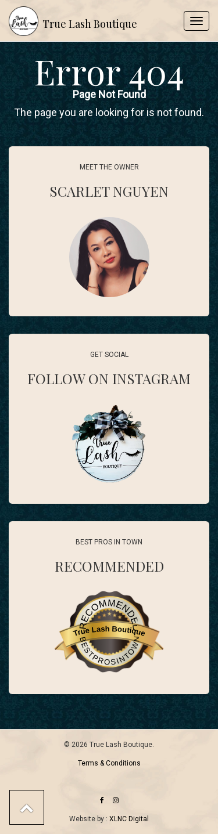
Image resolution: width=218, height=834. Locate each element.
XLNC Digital (129, 819)
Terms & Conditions (109, 763)
